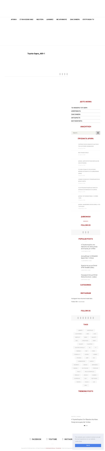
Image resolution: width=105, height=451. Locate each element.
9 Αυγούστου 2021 (85, 279)
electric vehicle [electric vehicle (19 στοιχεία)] (79, 347)
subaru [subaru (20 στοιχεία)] (94, 375)
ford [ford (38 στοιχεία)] (93, 351)
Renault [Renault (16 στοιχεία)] (77, 375)
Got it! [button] (88, 445)
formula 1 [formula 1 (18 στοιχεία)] (77, 354)
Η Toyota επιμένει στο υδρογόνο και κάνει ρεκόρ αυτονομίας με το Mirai (89, 246)
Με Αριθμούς (61, 19)
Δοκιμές (50, 19)
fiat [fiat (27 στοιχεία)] (86, 351)
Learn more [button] (78, 441)
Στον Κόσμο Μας (26, 19)
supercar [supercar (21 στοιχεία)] (77, 378)
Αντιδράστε (75, 118)
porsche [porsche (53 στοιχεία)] (95, 368)
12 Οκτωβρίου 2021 (86, 251)
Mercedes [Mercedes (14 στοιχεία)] (95, 364)
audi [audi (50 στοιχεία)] (95, 333)
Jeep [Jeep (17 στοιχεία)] (87, 357)
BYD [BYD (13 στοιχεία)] (77, 340)
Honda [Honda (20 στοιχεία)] (87, 354)
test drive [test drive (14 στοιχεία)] (94, 378)
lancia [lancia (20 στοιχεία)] (91, 361)
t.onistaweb (81, 301)
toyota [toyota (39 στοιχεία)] (78, 382)
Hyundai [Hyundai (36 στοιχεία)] (79, 357)
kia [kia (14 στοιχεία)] (94, 357)
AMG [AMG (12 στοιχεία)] (88, 333)
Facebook (35, 439)
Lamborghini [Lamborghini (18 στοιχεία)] (81, 361)
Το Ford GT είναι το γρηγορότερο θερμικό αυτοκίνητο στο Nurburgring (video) (88, 171)
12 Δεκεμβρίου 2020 (86, 260)
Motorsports (76, 121)
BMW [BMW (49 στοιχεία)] (85, 337)
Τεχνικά (78, 416)
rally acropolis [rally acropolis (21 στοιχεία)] (89, 371)
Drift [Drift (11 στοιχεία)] (94, 340)
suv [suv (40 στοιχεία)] (86, 378)
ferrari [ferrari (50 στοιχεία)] (78, 351)
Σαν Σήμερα (75, 19)
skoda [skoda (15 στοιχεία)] (86, 375)
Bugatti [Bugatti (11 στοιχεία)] (94, 337)
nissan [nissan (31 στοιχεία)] (75, 368)
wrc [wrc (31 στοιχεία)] (86, 385)
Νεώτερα (39, 19)
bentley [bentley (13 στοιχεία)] (77, 337)
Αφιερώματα (76, 111)
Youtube (52, 439)
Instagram (68, 439)
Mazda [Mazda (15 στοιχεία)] (85, 364)
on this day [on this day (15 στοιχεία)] (85, 368)
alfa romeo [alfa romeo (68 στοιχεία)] (78, 333)
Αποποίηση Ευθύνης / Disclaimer (53, 448)
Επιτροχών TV (88, 19)
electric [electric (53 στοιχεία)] (89, 344)
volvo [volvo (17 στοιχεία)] (86, 382)
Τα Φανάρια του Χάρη (79, 108)
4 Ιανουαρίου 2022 (85, 270)
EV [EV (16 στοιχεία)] (89, 347)
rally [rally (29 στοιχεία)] (78, 371)
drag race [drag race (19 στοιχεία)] (85, 340)
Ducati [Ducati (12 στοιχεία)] (81, 344)
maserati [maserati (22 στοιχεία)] (76, 364)
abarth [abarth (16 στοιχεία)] (80, 330)
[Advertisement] (52, 34)
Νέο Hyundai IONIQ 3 (83, 152)
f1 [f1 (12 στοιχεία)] (95, 347)
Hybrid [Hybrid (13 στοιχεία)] (95, 354)
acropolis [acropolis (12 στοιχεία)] (90, 330)
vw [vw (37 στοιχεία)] (94, 382)
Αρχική (14, 19)
